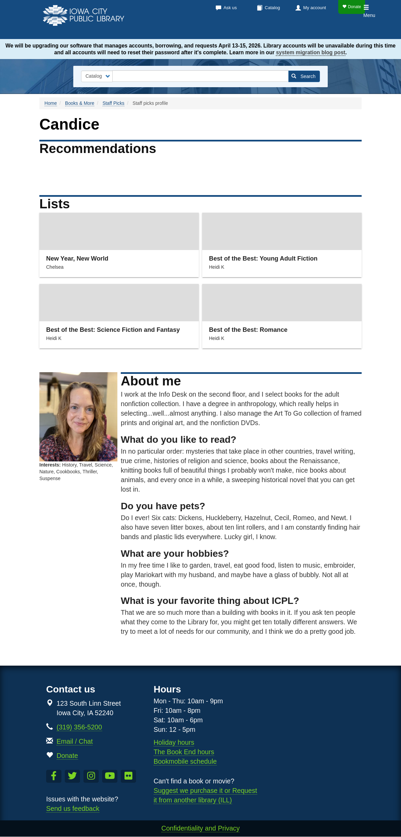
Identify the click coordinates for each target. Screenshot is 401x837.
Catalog (272, 7)
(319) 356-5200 (79, 727)
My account (314, 7)
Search (303, 76)
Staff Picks (113, 103)
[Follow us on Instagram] (91, 776)
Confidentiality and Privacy (200, 828)
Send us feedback (72, 808)
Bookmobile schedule (185, 761)
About (299, 30)
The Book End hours (184, 752)
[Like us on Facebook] (53, 776)
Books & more (176, 30)
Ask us (230, 7)
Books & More (79, 103)
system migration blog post (310, 52)
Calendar (224, 30)
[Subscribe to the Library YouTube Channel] (109, 776)
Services (264, 30)
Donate (351, 6)
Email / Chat (75, 741)
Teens (352, 30)
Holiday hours (174, 742)
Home (50, 103)
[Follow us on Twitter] (72, 776)
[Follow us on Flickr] (128, 776)
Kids (328, 30)
